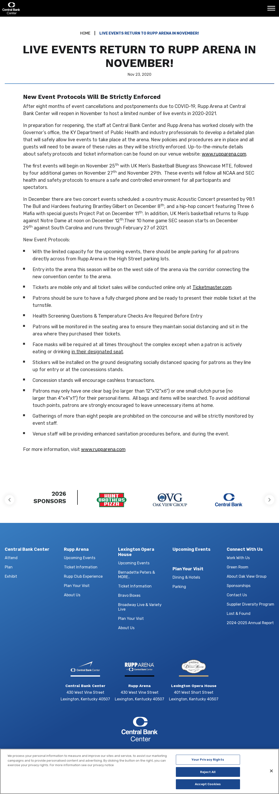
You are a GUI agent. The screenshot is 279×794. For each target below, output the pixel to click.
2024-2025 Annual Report (250, 623)
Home (85, 33)
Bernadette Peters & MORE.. (136, 574)
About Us (72, 595)
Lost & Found (238, 613)
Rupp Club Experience (83, 576)
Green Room (237, 567)
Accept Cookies (208, 786)
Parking (179, 586)
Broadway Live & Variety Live (140, 607)
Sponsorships (238, 585)
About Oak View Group (246, 576)
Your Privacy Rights (208, 761)
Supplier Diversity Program (250, 604)
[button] (9, 500)
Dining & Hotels (186, 577)
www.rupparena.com (224, 154)
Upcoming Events (79, 558)
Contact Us (237, 595)
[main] (139, 247)
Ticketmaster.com (211, 287)
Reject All (208, 774)
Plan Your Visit (77, 585)
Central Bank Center (27, 8)
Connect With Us (245, 549)
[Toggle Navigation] (272, 10)
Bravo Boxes (129, 595)
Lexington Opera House (136, 552)
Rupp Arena (76, 549)
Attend (11, 558)
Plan (9, 567)
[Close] (271, 773)
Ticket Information (80, 567)
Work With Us (238, 558)
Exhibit (11, 576)
